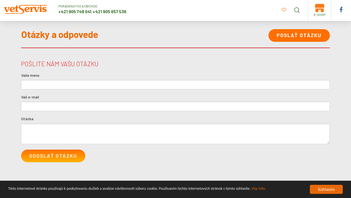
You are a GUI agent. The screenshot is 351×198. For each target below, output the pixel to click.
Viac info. (258, 189)
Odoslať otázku (53, 156)
